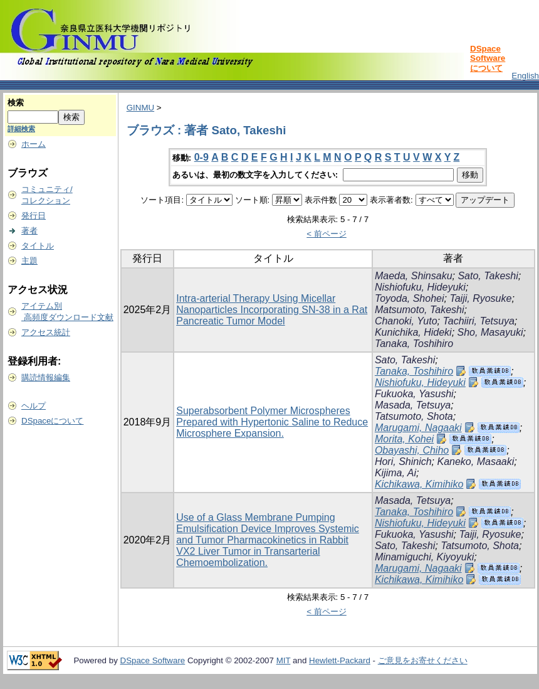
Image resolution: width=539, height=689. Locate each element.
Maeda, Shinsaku (414, 275)
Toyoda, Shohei (409, 298)
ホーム (33, 144)
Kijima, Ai (395, 472)
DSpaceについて (52, 420)
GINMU (140, 107)
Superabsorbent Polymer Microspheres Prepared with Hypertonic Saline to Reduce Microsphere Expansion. (272, 422)
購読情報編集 (45, 377)
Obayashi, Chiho (412, 450)
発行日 (33, 215)
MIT (283, 660)
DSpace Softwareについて (487, 58)
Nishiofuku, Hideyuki (420, 287)
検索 (16, 102)
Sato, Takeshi (488, 275)
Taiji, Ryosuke (480, 298)
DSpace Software (153, 660)
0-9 (201, 157)
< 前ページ (326, 233)
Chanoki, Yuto (406, 321)
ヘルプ (33, 405)
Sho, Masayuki (490, 332)
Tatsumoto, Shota (414, 416)
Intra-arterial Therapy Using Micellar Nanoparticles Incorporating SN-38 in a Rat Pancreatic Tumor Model (271, 309)
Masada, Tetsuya (413, 405)
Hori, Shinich (403, 461)
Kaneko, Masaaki (476, 461)
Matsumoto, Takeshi (419, 309)
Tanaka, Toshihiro (414, 343)
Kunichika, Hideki (413, 332)
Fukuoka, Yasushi (414, 393)
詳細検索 (21, 128)
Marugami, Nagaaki (418, 427)
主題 (29, 260)
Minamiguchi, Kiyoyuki (424, 557)
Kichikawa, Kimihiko (419, 484)
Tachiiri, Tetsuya (478, 321)
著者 (29, 230)
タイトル (37, 245)
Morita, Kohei (404, 439)
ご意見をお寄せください (423, 660)
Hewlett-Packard (339, 660)
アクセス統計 (45, 332)
